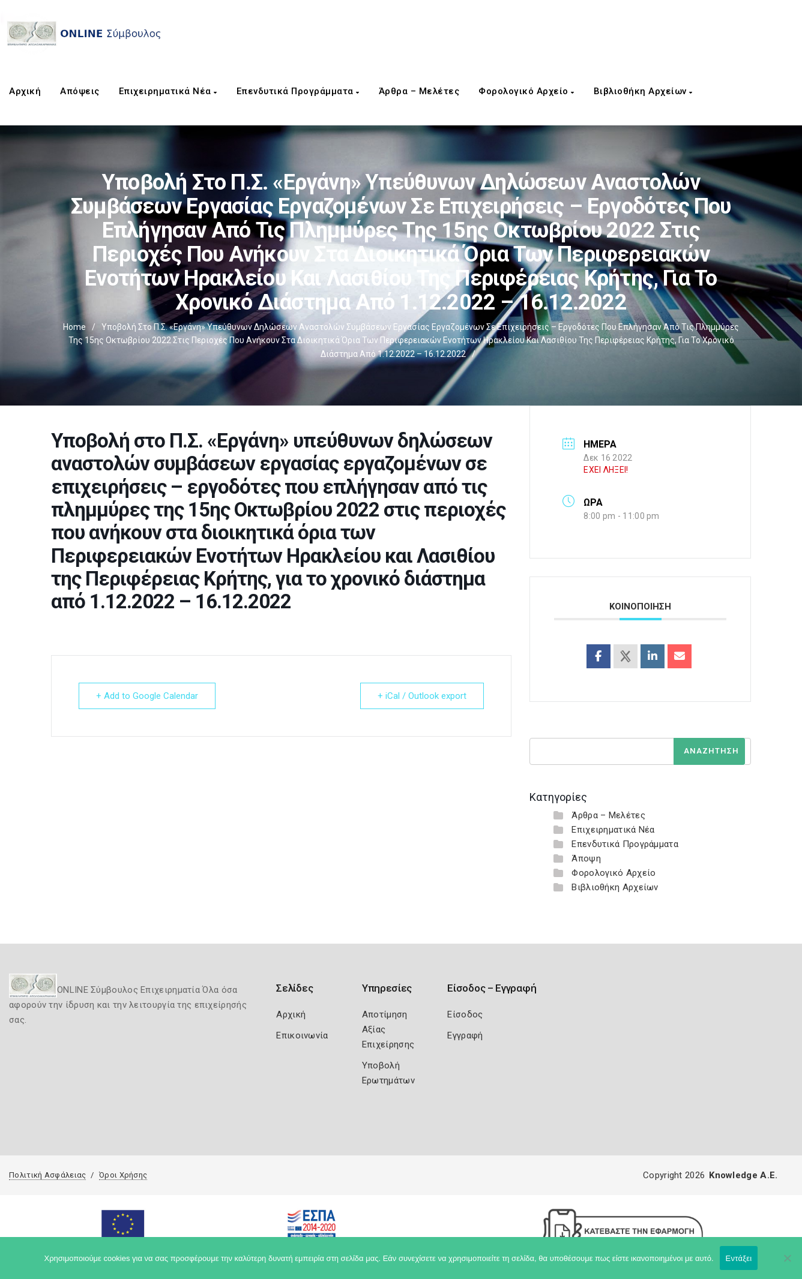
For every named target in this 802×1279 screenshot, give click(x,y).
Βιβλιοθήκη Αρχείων (643, 91)
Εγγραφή (465, 1035)
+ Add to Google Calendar (147, 695)
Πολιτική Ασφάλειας (47, 1174)
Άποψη (586, 858)
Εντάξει (739, 1258)
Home (74, 327)
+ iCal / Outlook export (422, 695)
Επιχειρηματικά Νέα (168, 91)
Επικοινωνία (302, 1035)
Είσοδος (465, 1014)
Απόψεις (80, 91)
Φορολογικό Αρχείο (526, 91)
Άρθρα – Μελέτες (419, 91)
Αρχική (25, 91)
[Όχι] (787, 1264)
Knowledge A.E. (743, 1175)
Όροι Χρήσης (123, 1174)
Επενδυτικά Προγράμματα (298, 91)
